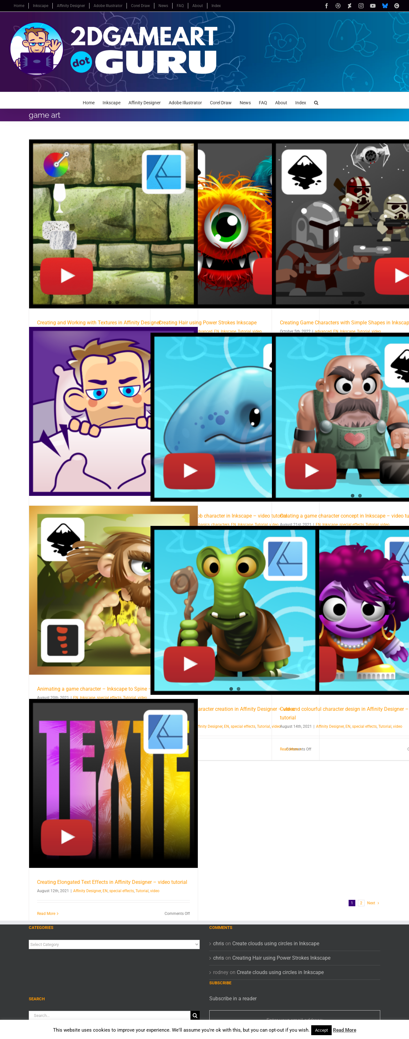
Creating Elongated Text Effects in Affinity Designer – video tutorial (112, 882)
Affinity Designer (208, 726)
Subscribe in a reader (233, 998)
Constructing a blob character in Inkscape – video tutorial (222, 516)
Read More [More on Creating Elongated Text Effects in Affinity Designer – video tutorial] (46, 913)
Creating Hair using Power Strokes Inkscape (207, 323)
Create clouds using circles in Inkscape (275, 943)
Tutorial (263, 726)
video (397, 726)
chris (218, 943)
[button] (316, 100)
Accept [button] (321, 1030)
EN (226, 726)
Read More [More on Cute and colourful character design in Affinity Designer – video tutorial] (289, 749)
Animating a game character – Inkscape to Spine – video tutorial (109, 689)
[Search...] (109, 1015)
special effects (243, 726)
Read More (344, 1030)
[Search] (195, 1015)
